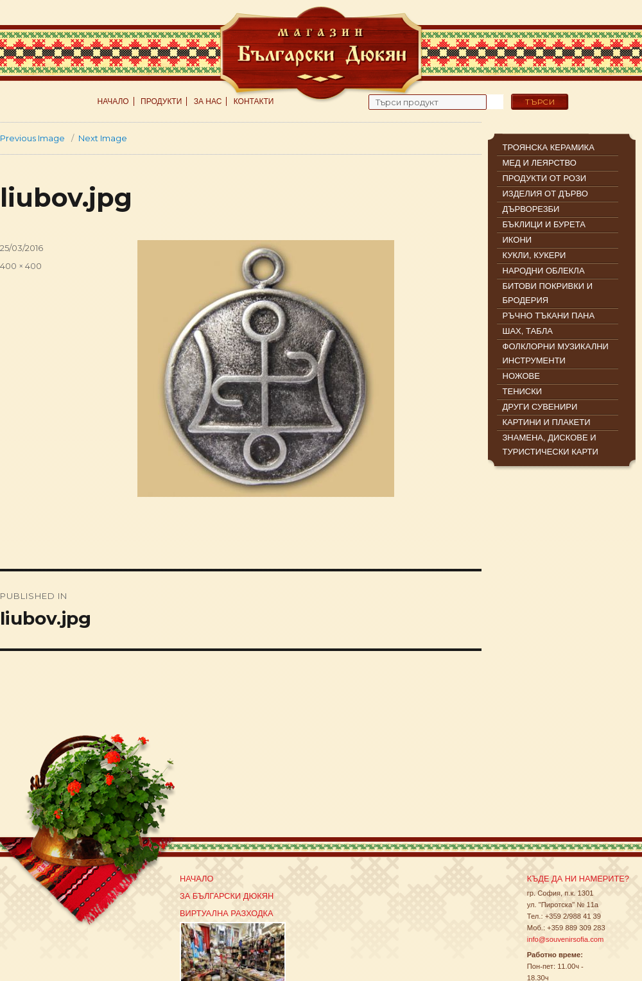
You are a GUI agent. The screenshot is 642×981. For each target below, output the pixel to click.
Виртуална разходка (226, 913)
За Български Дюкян (226, 896)
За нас (208, 101)
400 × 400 (21, 266)
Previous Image (32, 138)
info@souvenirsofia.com (565, 939)
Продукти (161, 101)
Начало (113, 101)
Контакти (254, 101)
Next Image (102, 138)
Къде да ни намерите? (578, 878)
